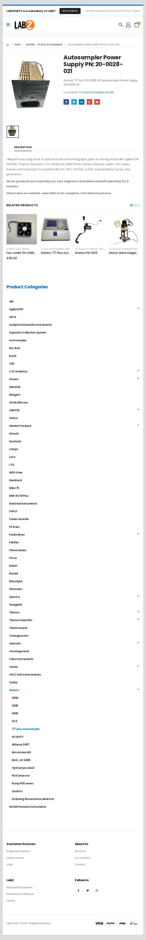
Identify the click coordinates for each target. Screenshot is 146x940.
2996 (15, 713)
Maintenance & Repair (20, 894)
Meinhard (15, 480)
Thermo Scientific (20, 620)
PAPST (13, 511)
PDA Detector (21, 776)
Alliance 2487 (13, 249)
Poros (13, 558)
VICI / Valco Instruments (25, 674)
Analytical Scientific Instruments (30, 325)
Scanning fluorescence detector (33, 799)
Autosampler (18, 340)
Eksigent (14, 395)
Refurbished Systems (19, 888)
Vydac (13, 682)
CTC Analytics (18, 371)
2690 (15, 698)
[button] (131, 205)
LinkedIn (81, 102)
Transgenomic (18, 636)
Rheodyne (15, 581)
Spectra (14, 597)
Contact (80, 865)
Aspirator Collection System (27, 332)
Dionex (13, 379)
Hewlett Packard (20, 426)
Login (9, 865)
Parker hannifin (19, 519)
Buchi (12, 356)
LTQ (11, 465)
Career (10, 901)
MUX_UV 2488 (21, 760)
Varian (13, 667)
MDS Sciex (16, 472)
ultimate (15, 643)
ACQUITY (17, 737)
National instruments (23, 503)
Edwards (15, 387)
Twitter (74, 102)
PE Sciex (14, 527)
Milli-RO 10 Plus (18, 496)
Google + (89, 102)
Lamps (13, 449)
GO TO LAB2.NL (70, 10)
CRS (11, 364)
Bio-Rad (14, 348)
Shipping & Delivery (18, 851)
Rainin (13, 566)
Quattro (17, 791)
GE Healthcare (18, 402)
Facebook (66, 102)
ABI (11, 301)
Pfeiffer (14, 542)
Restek (13, 573)
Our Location (82, 858)
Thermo (14, 612)
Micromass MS (21, 752)
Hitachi (14, 433)
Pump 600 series (22, 783)
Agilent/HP (16, 309)
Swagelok (15, 605)
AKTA (12, 317)
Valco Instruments (21, 659)
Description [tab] (23, 147)
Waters (109, 92)
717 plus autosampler (91, 92)
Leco (12, 457)
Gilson (13, 418)
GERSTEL (14, 410)
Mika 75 (14, 488)
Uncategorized (19, 651)
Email (97, 102)
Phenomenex (17, 550)
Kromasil (15, 441)
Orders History (15, 858)
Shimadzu (15, 589)
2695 (15, 706)
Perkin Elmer (17, 535)
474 (14, 721)
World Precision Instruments (27, 807)
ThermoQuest (18, 628)
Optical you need (23, 768)
